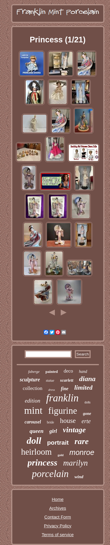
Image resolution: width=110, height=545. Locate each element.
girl (53, 431)
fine (64, 388)
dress (51, 389)
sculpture (30, 380)
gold (60, 455)
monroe (82, 452)
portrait (58, 442)
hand (83, 371)
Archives (57, 508)
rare (82, 441)
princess (42, 462)
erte (86, 421)
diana (87, 379)
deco (68, 371)
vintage (74, 430)
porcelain (50, 473)
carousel (33, 421)
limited (83, 387)
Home (57, 499)
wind (79, 476)
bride (50, 422)
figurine (62, 411)
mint (33, 410)
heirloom (36, 451)
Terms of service (58, 534)
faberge (34, 371)
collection (33, 388)
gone (87, 413)
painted (51, 371)
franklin (62, 398)
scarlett (66, 380)
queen (37, 431)
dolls (87, 402)
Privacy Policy (57, 525)
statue (50, 380)
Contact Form (57, 516)
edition (32, 401)
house (68, 420)
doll (34, 440)
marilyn (75, 462)
